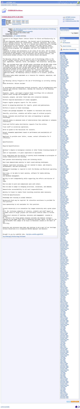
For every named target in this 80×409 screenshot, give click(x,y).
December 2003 (64, 396)
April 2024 (63, 87)
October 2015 (63, 216)
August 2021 (63, 128)
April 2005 (63, 376)
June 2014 (63, 237)
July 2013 (62, 251)
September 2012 (64, 263)
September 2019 (64, 157)
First (14, 20)
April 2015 (63, 224)
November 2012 (64, 261)
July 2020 (62, 144)
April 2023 (63, 102)
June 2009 (63, 313)
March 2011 (63, 286)
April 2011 (63, 285)
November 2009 (64, 306)
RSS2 (77, 401)
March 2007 (63, 347)
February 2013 (64, 257)
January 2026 (63, 60)
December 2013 (64, 244)
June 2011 (63, 282)
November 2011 (64, 276)
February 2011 (64, 287)
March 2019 (63, 164)
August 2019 (63, 158)
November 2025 (64, 63)
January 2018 (63, 182)
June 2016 (63, 206)
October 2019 (63, 155)
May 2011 (62, 283)
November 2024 (64, 78)
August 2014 (63, 234)
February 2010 (64, 302)
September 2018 (64, 172)
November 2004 (64, 382)
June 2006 (63, 358)
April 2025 (63, 72)
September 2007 (64, 339)
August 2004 (63, 386)
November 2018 (64, 169)
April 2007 (63, 346)
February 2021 (64, 135)
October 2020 (63, 140)
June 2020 (63, 145)
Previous (18, 20)
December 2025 (64, 62)
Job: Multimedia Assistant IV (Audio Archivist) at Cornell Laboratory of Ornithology (34, 29)
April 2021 (63, 133)
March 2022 (63, 119)
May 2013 (62, 253)
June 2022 (63, 115)
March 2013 (63, 256)
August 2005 (63, 371)
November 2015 (64, 215)
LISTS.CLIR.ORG (5, 407)
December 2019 (64, 153)
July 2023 (62, 98)
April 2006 (63, 361)
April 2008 (63, 330)
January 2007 (63, 349)
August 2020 (63, 143)
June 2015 (63, 221)
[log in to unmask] (18, 30)
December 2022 (64, 107)
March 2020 (63, 149)
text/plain (18, 36)
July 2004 (62, 387)
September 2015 (64, 218)
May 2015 (62, 223)
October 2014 (63, 231)
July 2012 (62, 266)
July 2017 (62, 190)
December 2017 (64, 183)
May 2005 (62, 375)
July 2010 (62, 296)
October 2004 (63, 384)
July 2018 (62, 174)
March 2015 (63, 225)
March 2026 (63, 58)
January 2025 (63, 76)
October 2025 (63, 64)
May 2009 (62, 314)
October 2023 (63, 95)
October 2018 (63, 171)
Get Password (66, 42)
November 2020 (64, 139)
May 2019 (62, 162)
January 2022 (63, 121)
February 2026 (64, 59)
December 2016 (64, 199)
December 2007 (64, 335)
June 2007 (63, 343)
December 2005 (64, 366)
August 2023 (63, 97)
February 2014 (64, 242)
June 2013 (63, 252)
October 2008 (63, 323)
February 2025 (64, 74)
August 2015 (63, 219)
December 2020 (64, 138)
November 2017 (64, 185)
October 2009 (63, 308)
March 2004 (63, 393)
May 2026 (62, 55)
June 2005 (63, 373)
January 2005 (63, 380)
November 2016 (64, 200)
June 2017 (63, 191)
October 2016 (63, 201)
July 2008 (62, 327)
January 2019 (63, 167)
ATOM (68, 401)
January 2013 (63, 258)
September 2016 (64, 202)
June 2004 (63, 389)
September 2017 (64, 187)
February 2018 (64, 181)
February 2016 (64, 211)
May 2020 (62, 147)
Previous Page (15, 276)
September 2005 (64, 370)
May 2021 (62, 131)
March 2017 (63, 195)
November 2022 (64, 108)
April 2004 (63, 391)
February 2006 (64, 363)
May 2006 (62, 360)
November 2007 (64, 337)
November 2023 (64, 93)
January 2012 (63, 273)
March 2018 (63, 179)
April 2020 (63, 148)
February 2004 (64, 394)
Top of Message (7, 276)
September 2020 (64, 141)
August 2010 (63, 295)
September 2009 (64, 309)
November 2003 (64, 398)
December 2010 (64, 290)
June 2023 (63, 100)
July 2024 (62, 83)
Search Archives (64, 28)
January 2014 (63, 243)
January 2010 (63, 304)
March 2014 (63, 240)
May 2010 (62, 299)
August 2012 (63, 264)
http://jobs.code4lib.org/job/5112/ (34, 273)
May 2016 (62, 207)
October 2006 (63, 353)
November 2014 (64, 230)
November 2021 (64, 124)
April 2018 (63, 178)
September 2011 (64, 278)
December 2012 (64, 259)
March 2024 (63, 88)
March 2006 (63, 362)
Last (27, 20)
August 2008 (63, 325)
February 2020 (64, 150)
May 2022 (62, 116)
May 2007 (62, 344)
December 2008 (64, 320)
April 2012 (63, 270)
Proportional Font (16, 24)
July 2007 (62, 342)
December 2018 (64, 168)
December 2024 (64, 77)
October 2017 (63, 186)
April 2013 (63, 254)
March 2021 (63, 134)
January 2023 (63, 106)
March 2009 (63, 316)
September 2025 (64, 65)
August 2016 (63, 204)
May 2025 (62, 70)
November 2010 (64, 291)
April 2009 (63, 315)
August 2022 (63, 112)
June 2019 (63, 160)
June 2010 (63, 297)
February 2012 (64, 272)
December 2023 (64, 92)
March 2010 (63, 301)
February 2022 (64, 120)
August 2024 (63, 82)
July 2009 (62, 311)
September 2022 (64, 111)
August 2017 (63, 188)
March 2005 (63, 377)
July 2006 (62, 357)
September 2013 (64, 248)
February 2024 (64, 89)
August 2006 (63, 356)
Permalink (22, 276)
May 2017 (62, 192)
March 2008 (63, 332)
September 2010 (64, 294)
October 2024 (63, 79)
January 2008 (63, 334)
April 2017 (63, 193)
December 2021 (64, 122)
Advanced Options (64, 30)
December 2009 (64, 305)
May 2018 (62, 177)
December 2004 (64, 381)
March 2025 (63, 73)
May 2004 (62, 390)
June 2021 (63, 130)
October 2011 (63, 277)
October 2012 (63, 262)
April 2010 (63, 300)
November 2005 (64, 367)
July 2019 (62, 159)
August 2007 (63, 341)
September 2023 (64, 96)
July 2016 (62, 205)
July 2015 (62, 220)
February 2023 (64, 105)
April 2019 (63, 163)
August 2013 (63, 249)
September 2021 (64, 126)
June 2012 (63, 267)
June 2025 (63, 69)
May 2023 (62, 101)
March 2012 (63, 271)
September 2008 (64, 324)
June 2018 (63, 176)
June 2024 (63, 84)
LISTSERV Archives (70, 17)
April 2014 (63, 239)
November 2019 (64, 154)
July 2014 (62, 235)
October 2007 (63, 338)
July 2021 (62, 129)
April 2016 (63, 209)
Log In (64, 40)
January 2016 (63, 212)
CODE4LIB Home (69, 19)
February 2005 (64, 379)
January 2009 (63, 319)
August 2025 (63, 67)
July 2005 (62, 372)
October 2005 (63, 368)
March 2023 (63, 103)
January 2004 (63, 395)
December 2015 (64, 214)
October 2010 (63, 292)
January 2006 (63, 365)
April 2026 (63, 57)
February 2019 (64, 166)
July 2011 (62, 281)
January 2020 (63, 152)
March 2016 (63, 210)
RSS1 (72, 401)
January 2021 (63, 136)
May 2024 (62, 86)
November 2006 (64, 352)
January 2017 (63, 197)
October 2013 (63, 247)
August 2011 (63, 280)
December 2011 (64, 275)
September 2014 (64, 233)
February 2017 (64, 196)
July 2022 (62, 114)
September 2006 (64, 354)
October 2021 (63, 125)
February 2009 (64, 318)
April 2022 (63, 117)
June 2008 (63, 328)
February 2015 (64, 226)
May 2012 (62, 268)
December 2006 (64, 351)
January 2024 (63, 91)
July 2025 (62, 68)
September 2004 (64, 385)
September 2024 (64, 81)
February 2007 (64, 348)
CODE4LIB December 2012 (72, 21)
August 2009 (63, 310)
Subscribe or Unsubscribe (69, 49)
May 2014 (62, 238)
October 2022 (63, 110)
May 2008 (62, 329)
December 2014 (64, 229)
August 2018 (63, 173)
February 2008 (64, 333)
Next (23, 20)
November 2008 (64, 322)
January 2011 (63, 289)
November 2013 (64, 245)
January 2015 (63, 228)
